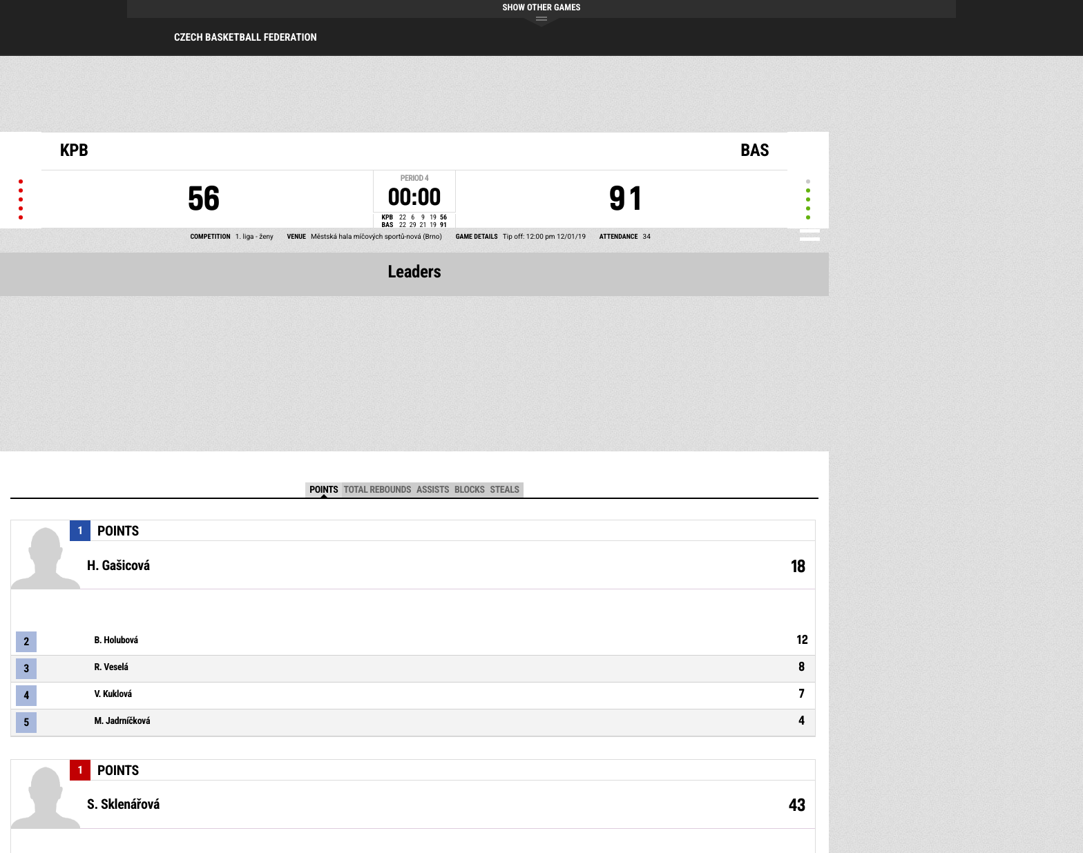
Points (323, 490)
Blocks (469, 490)
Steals (504, 490)
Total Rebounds (377, 490)
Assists (432, 490)
